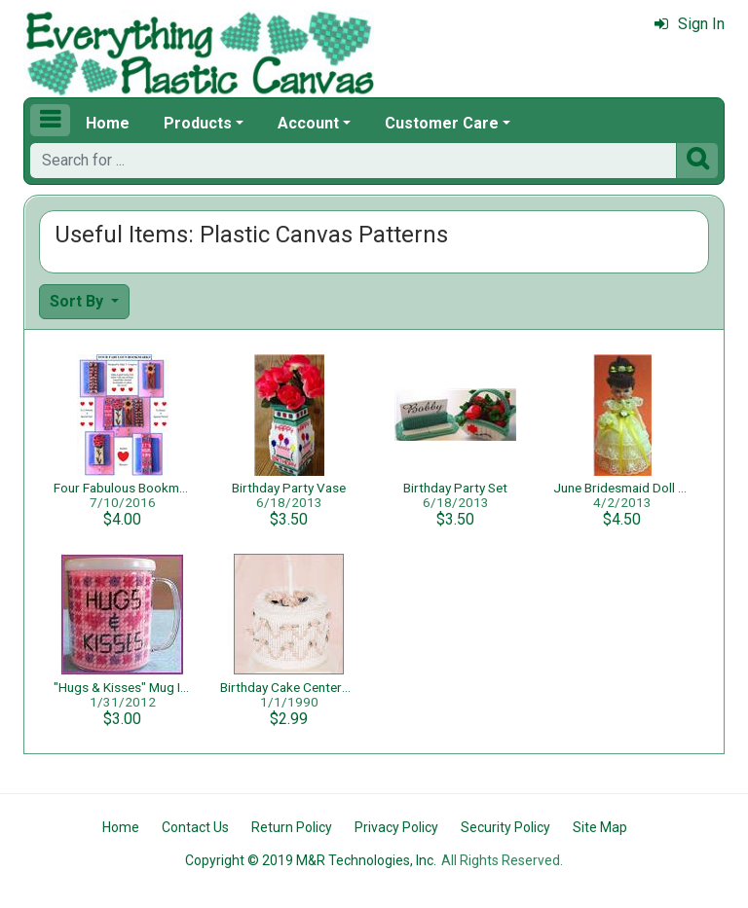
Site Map (600, 827)
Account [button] (308, 123)
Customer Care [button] (442, 123)
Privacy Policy (396, 827)
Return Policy (291, 827)
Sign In (689, 24)
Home (108, 123)
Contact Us (195, 827)
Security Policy (505, 827)
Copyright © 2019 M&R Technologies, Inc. (310, 860)
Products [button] (198, 123)
